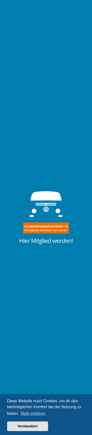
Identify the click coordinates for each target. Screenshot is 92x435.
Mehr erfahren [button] (33, 413)
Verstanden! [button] (27, 426)
